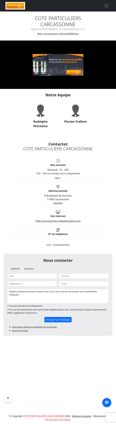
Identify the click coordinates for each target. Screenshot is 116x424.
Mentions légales (81, 416)
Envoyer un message (58, 319)
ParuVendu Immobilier (58, 419)
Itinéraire (58, 203)
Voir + (58, 177)
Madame (15, 268)
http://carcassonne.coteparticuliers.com (58, 221)
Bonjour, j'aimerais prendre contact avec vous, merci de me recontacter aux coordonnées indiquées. (58, 296)
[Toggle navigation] (106, 6)
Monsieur (29, 268)
